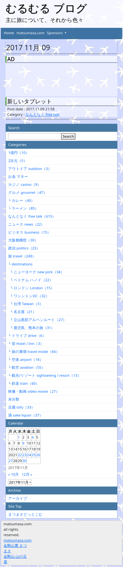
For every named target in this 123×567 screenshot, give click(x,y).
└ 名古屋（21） (22, 311)
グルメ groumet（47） (27, 192)
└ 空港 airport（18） (25, 359)
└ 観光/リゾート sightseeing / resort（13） (44, 375)
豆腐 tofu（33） (21, 407)
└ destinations (20, 264)
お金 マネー (18, 176)
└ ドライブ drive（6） (27, 335)
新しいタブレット (29, 101)
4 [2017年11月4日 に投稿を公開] (33, 437)
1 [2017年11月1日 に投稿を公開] (19, 437)
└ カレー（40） (21, 200)
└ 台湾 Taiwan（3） (25, 303)
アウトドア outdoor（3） (30, 168)
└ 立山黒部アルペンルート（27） (37, 319)
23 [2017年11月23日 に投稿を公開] (24, 454)
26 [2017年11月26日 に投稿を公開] (38, 454)
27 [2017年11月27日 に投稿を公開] (10, 460)
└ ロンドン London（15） (31, 287)
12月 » (27, 474)
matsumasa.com (30, 32)
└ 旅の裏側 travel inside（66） (34, 351)
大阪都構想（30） (23, 240)
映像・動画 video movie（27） (33, 391)
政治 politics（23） (24, 248)
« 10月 (13, 474)
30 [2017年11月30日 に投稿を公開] (24, 460)
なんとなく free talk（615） (32, 216)
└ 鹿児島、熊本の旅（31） (31, 327)
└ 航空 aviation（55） (26, 367)
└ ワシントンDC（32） (28, 295)
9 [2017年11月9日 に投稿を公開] (23, 443)
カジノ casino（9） (24, 184)
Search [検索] (68, 136)
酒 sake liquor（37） (25, 415)
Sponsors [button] (55, 32)
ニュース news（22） (26, 224)
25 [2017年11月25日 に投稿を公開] (34, 454)
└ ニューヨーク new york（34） (36, 271)
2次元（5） (17, 160)
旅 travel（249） (22, 256)
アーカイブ (17, 498)
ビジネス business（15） (29, 232)
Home (9, 32)
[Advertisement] (24, 79)
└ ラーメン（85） (23, 208)
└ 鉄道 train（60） (23, 383)
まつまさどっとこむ (25, 514)
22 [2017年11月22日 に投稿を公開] (20, 454)
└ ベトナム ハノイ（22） (30, 279)
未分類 (13, 399)
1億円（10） (18, 152)
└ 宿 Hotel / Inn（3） (26, 343)
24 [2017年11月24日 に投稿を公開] (29, 454)
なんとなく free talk (42, 114)
